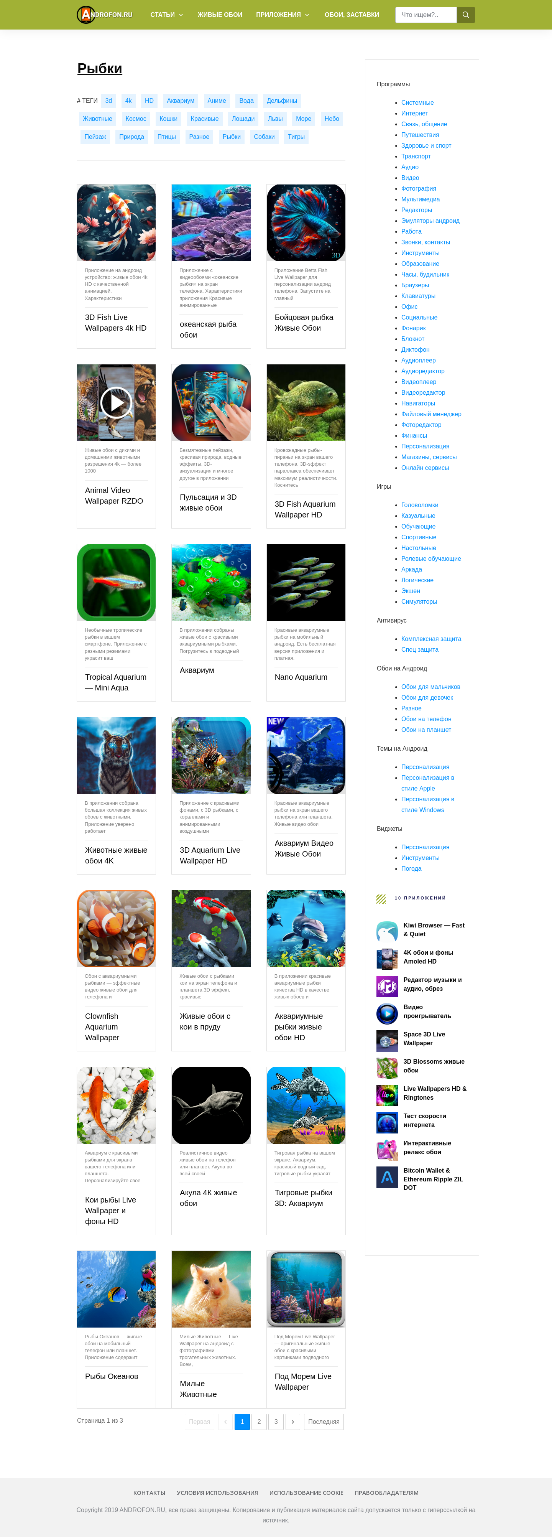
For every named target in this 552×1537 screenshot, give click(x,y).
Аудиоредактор (423, 371)
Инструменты (420, 253)
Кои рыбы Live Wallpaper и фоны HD (110, 1211)
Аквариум (181, 100)
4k (128, 100)
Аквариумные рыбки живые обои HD (299, 1027)
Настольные (418, 548)
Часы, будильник (425, 274)
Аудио (410, 167)
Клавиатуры (418, 296)
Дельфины (282, 100)
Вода (246, 100)
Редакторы (416, 210)
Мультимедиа (420, 199)
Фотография (418, 188)
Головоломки (420, 505)
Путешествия (420, 135)
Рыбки (232, 136)
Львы (275, 118)
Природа (131, 136)
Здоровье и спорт (426, 145)
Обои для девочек (427, 697)
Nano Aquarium (301, 677)
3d (108, 100)
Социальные (419, 317)
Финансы (414, 435)
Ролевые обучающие (431, 558)
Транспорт (416, 156)
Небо (332, 118)
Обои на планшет (426, 729)
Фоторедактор (421, 425)
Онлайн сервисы (425, 468)
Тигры (296, 136)
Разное (199, 136)
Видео (410, 178)
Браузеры (415, 285)
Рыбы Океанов (111, 1376)
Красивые (205, 118)
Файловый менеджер (431, 414)
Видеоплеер (418, 382)
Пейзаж (95, 136)
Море (303, 118)
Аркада (411, 569)
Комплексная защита (431, 639)
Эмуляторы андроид (430, 220)
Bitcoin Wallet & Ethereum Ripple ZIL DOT (433, 1179)
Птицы (167, 136)
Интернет (414, 113)
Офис (409, 306)
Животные (97, 118)
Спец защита (420, 649)
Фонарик (413, 328)
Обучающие (418, 526)
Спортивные (419, 537)
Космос (136, 118)
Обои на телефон (426, 719)
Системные (417, 102)
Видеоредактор (423, 392)
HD (149, 100)
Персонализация (425, 446)
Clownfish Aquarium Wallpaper (102, 1027)
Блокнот (412, 339)
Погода (411, 868)
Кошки (168, 118)
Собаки (264, 136)
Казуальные (418, 515)
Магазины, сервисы (429, 457)
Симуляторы (419, 601)
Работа (411, 231)
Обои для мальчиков (430, 687)
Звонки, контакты (425, 242)
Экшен (410, 591)
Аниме (217, 100)
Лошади (243, 118)
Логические (417, 580)
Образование (420, 263)
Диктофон (415, 349)
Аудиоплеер (418, 360)
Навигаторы (418, 403)
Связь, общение (424, 124)
